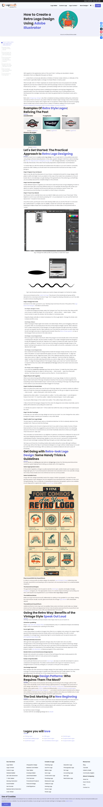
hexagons (26, 591)
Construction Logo (50, 775)
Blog (84, 765)
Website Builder (11, 773)
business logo (50, 483)
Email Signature (31, 786)
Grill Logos (47, 736)
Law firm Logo (48, 767)
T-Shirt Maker (10, 778)
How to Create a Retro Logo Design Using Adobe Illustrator (8, 43)
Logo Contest (10, 767)
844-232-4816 (96, 1)
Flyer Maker (30, 770)
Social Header (10, 783)
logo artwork (63, 599)
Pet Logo (66, 770)
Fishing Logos (28, 736)
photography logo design (31, 637)
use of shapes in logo (61, 580)
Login (98, 5)
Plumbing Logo (49, 778)
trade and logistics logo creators (47, 686)
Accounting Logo (68, 773)
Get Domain (10, 786)
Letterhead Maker (32, 775)
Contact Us (86, 787)
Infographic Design (32, 765)
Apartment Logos (30, 741)
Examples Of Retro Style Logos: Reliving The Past (6, 48)
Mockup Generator (12, 781)
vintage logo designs (35, 98)
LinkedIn (51, 712)
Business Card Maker (32, 767)
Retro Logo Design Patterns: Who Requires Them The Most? (7, 70)
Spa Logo (66, 775)
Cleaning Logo (49, 765)
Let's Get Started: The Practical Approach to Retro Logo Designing (7, 53)
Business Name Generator (14, 789)
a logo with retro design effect (35, 625)
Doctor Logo (48, 789)
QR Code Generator (12, 775)
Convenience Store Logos (51, 741)
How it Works (86, 782)
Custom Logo (63, 5)
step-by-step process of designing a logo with (39, 161)
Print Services (30, 778)
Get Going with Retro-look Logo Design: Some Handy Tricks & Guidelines (7, 59)
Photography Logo (69, 767)
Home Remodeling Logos (32, 738)
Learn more (69, 801)
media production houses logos (66, 688)
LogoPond (34, 130)
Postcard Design (31, 783)
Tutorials (85, 767)
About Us (85, 779)
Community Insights (88, 773)
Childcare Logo (49, 783)
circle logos (55, 589)
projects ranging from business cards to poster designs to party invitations (44, 105)
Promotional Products (33, 781)
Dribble (34, 147)
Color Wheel (10, 792)
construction (60, 686)
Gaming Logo (48, 786)
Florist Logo (48, 792)
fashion (41, 688)
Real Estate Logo (68, 778)
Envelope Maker (31, 773)
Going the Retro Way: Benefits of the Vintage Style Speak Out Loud (7, 65)
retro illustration (36, 649)
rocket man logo (44, 295)
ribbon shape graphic (66, 331)
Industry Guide (87, 770)
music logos (50, 661)
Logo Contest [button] (73, 5)
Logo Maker (53, 5)
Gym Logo (47, 773)
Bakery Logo (48, 770)
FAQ (84, 785)
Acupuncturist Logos (68, 738)
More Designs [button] (84, 5)
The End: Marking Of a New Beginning (7, 74)
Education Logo (68, 765)
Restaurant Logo (49, 781)
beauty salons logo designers (40, 690)
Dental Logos (66, 736)
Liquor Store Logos (49, 738)
